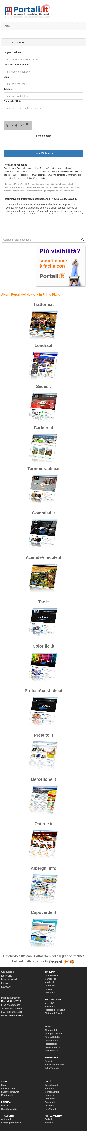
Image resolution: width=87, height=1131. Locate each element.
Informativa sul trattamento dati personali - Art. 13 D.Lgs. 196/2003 (40, 199)
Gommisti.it (43, 513)
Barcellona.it (43, 779)
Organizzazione (12, 52)
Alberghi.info (43, 868)
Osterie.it (43, 823)
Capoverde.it (43, 912)
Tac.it (43, 602)
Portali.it (8, 26)
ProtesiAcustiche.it (43, 690)
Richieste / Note (12, 101)
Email (7, 77)
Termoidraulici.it (43, 468)
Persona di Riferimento (16, 64)
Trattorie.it (43, 304)
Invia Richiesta (43, 153)
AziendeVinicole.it (43, 557)
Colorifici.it (43, 646)
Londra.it (43, 345)
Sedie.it (43, 386)
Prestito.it (43, 735)
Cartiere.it (43, 427)
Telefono (8, 89)
